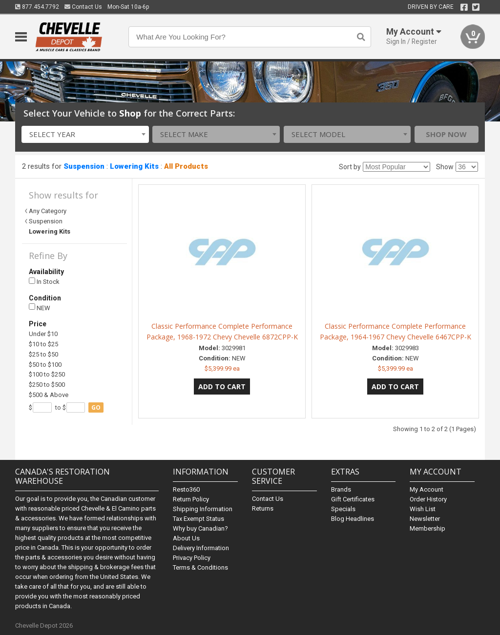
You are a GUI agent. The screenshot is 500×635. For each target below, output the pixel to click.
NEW (39, 307)
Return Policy (191, 499)
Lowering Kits (134, 166)
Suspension (83, 166)
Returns (262, 508)
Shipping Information (202, 509)
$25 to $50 (43, 354)
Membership (427, 528)
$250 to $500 (47, 384)
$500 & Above (48, 394)
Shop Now (446, 134)
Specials (343, 509)
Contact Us (83, 6)
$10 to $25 (43, 344)
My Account (426, 489)
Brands (341, 489)
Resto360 (186, 489)
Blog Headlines (352, 518)
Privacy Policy (191, 557)
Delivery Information (201, 548)
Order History (428, 499)
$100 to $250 (47, 374)
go (96, 407)
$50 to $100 (45, 364)
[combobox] (85, 134)
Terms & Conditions (200, 567)
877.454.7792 (37, 6)
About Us (186, 538)
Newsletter (425, 518)
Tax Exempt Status (198, 518)
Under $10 (43, 333)
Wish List (423, 509)
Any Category (47, 211)
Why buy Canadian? (200, 528)
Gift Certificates (353, 499)
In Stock (44, 282)
